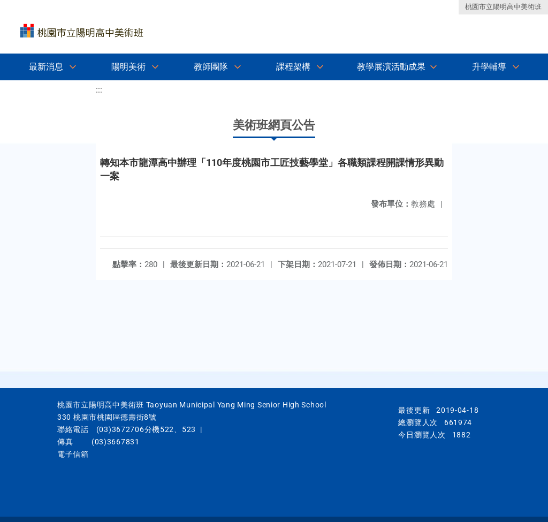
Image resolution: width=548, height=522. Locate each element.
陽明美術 (128, 67)
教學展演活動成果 (391, 67)
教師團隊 (211, 67)
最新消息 (46, 67)
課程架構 (293, 67)
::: (99, 90)
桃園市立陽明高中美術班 (503, 7)
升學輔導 (489, 67)
